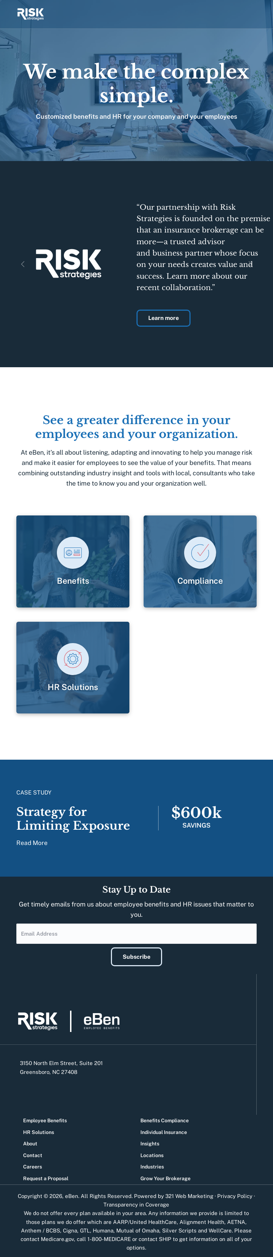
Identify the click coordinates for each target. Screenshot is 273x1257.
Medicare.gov (57, 1237)
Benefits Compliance (164, 1118)
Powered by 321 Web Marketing (173, 1194)
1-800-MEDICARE (109, 1237)
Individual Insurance (163, 1130)
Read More (32, 842)
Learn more (163, 318)
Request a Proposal (45, 1176)
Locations (152, 1153)
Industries (152, 1164)
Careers (32, 1164)
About (30, 1141)
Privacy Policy (234, 1194)
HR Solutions (38, 1130)
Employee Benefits (45, 1118)
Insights (149, 1141)
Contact (32, 1153)
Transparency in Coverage (136, 1202)
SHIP (165, 1237)
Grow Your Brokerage (165, 1176)
